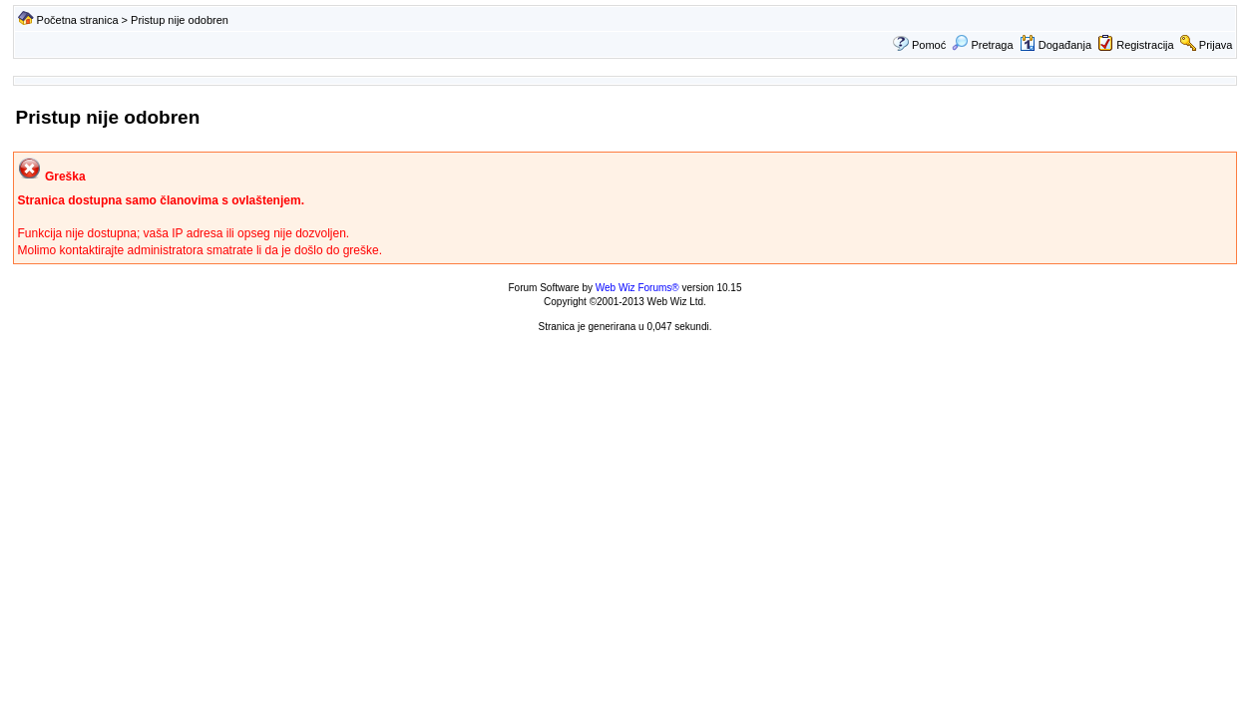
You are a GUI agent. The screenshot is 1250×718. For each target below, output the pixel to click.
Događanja (1055, 45)
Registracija (1144, 45)
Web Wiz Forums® (637, 287)
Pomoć (929, 45)
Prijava (1216, 45)
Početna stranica (78, 20)
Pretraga (982, 45)
